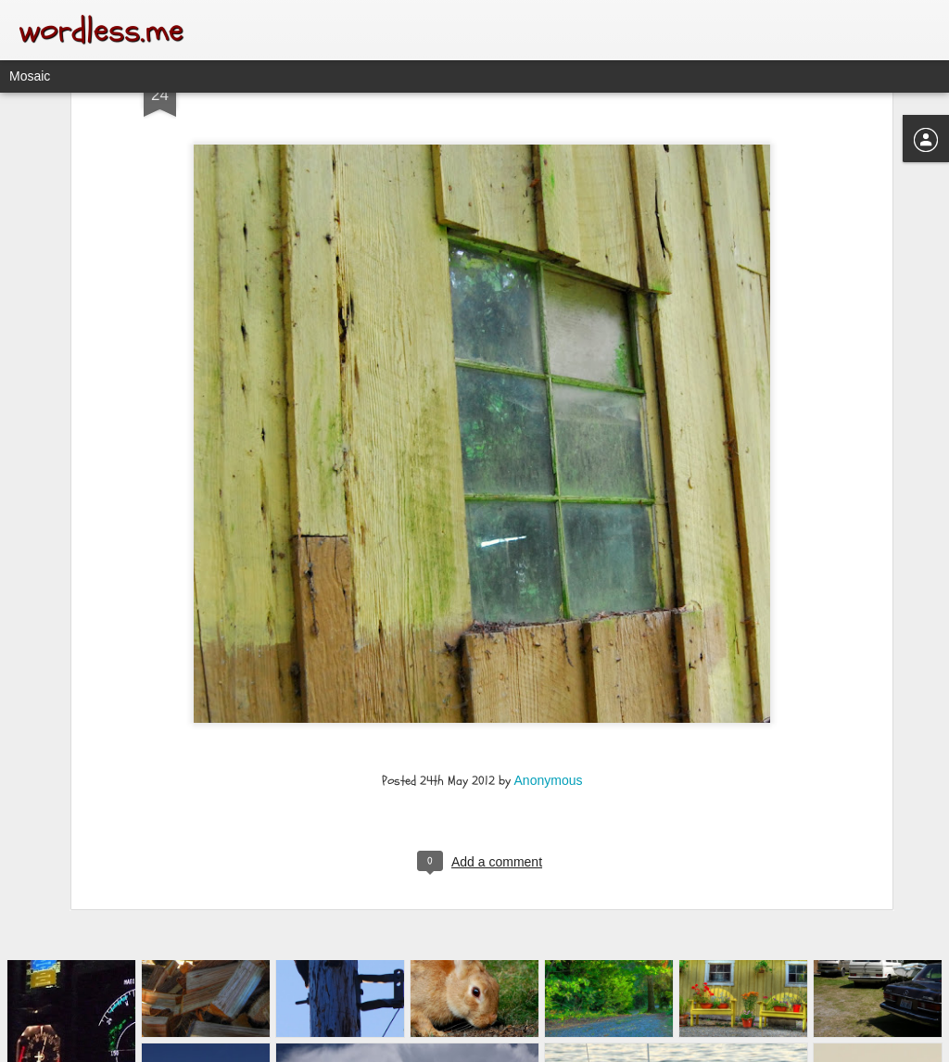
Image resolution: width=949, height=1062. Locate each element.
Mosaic (29, 76)
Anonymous (548, 652)
